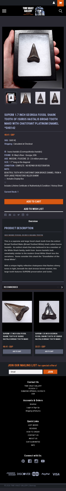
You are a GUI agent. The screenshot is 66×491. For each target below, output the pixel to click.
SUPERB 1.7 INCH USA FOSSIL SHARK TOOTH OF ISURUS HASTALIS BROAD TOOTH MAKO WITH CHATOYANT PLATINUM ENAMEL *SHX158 (15, 337)
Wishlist (33, 404)
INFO (33, 445)
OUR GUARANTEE (33, 442)
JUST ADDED (33, 425)
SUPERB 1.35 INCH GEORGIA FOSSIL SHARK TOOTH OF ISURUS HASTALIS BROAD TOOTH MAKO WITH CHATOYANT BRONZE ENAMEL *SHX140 (48, 337)
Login (29, 408)
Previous (58, 287)
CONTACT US (33, 435)
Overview (33, 221)
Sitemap (32, 486)
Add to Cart (17, 351)
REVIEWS (33, 428)
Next (62, 287)
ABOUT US (33, 439)
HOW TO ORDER (33, 432)
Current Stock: (11, 192)
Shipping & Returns (33, 411)
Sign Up (36, 408)
